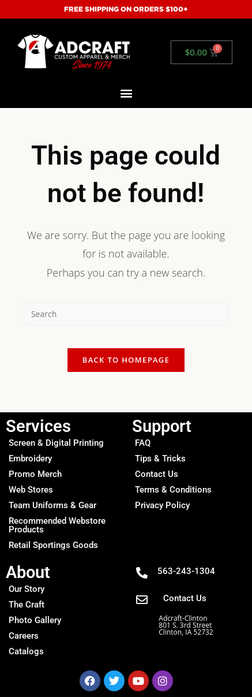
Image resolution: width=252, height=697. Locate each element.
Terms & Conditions (173, 489)
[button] (126, 92)
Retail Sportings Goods (53, 545)
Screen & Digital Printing (56, 443)
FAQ (143, 443)
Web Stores (31, 489)
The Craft (26, 604)
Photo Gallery (35, 620)
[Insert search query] (126, 313)
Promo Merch (35, 474)
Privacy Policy (162, 505)
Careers (24, 636)
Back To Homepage (126, 360)
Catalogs (26, 651)
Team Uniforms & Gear (52, 505)
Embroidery (30, 458)
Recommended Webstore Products (57, 525)
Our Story (26, 589)
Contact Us (156, 474)
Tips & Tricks (160, 458)
